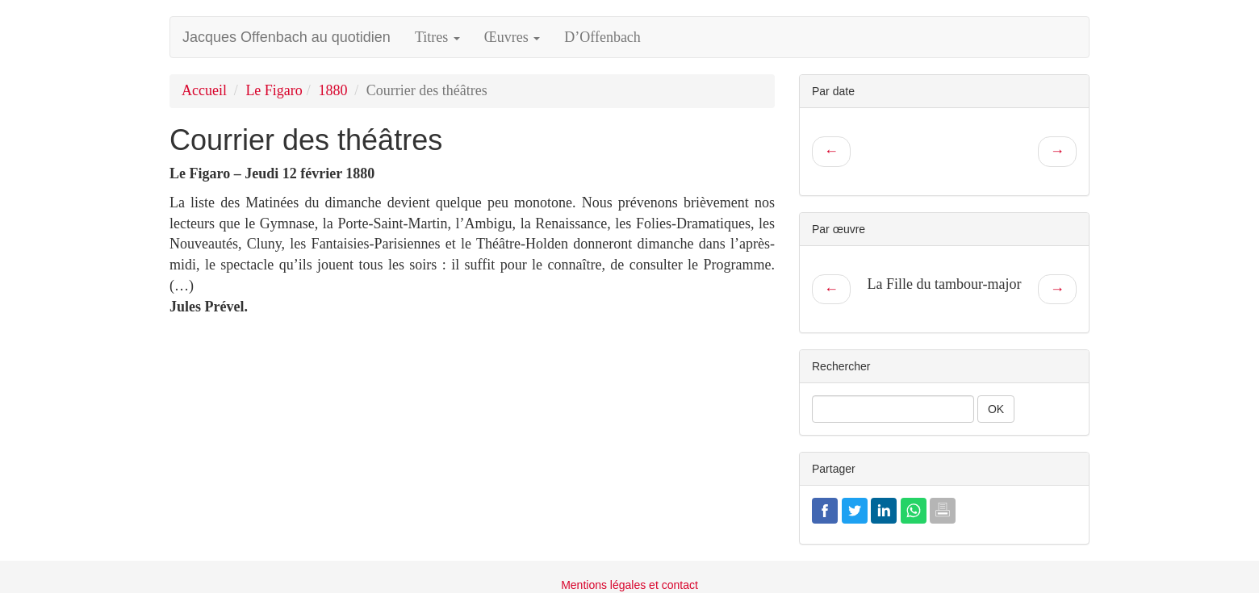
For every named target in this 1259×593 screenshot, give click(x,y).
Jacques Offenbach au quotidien (286, 37)
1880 (332, 90)
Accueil (204, 90)
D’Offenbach (602, 37)
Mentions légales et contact (629, 584)
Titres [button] (437, 37)
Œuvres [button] (512, 37)
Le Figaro (273, 90)
